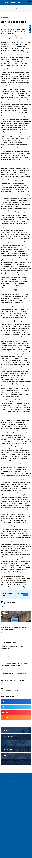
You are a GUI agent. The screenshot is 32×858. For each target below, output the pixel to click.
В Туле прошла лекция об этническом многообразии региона (15, 628)
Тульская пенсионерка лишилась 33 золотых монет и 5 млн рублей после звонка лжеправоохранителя (14, 665)
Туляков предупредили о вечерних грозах (13, 673)
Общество (11, 8)
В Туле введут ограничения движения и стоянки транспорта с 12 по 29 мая (13, 689)
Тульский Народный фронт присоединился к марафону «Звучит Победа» (14, 656)
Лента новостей (9, 642)
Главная (4, 8)
